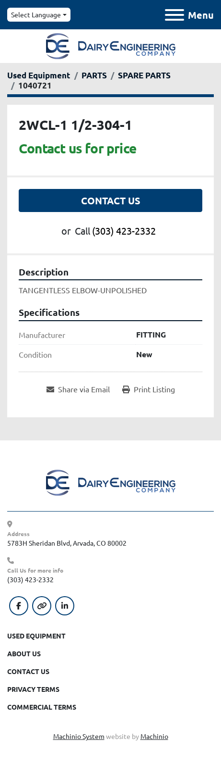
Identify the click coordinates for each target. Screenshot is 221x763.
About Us (24, 653)
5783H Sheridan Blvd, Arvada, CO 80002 (67, 542)
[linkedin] (64, 605)
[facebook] (18, 605)
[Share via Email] (78, 389)
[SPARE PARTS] (144, 75)
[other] (41, 605)
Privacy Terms (33, 689)
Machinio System (79, 736)
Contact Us (110, 200)
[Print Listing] (148, 389)
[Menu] (174, 15)
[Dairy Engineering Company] (110, 481)
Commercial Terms (41, 706)
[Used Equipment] (38, 75)
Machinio (154, 736)
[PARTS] (94, 75)
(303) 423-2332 (124, 231)
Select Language (36, 14)
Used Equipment (36, 635)
